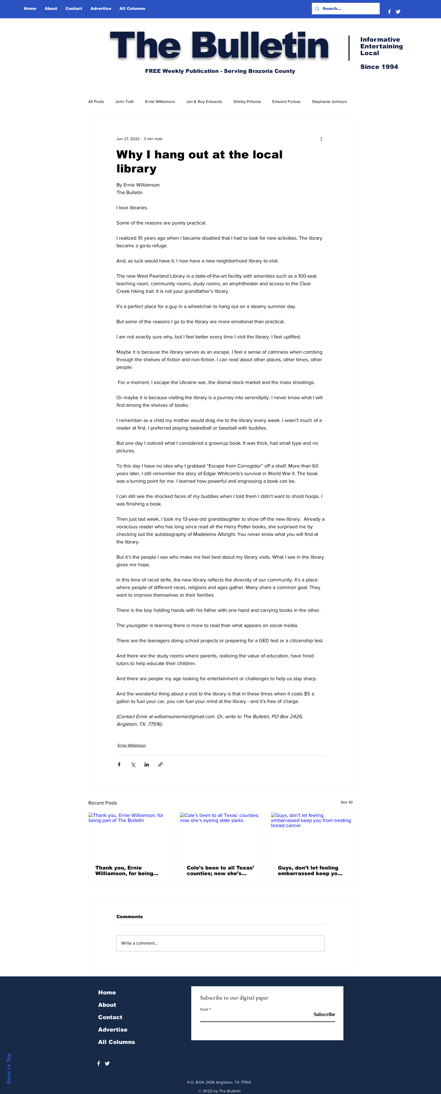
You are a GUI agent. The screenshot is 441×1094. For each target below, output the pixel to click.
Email (204, 1009)
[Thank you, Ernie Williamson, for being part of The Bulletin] (129, 835)
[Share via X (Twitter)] (133, 764)
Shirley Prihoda (247, 101)
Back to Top (9, 1068)
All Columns (116, 1042)
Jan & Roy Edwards (204, 101)
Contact (110, 1017)
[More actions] (321, 139)
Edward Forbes (286, 101)
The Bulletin (218, 45)
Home (107, 992)
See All (347, 802)
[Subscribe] (321, 1014)
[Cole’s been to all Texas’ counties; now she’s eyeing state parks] (220, 835)
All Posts (96, 101)
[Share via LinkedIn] (146, 764)
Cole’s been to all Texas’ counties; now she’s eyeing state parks (220, 870)
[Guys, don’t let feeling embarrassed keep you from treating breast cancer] (311, 835)
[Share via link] (160, 764)
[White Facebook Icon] (389, 11)
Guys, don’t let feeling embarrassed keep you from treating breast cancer (309, 870)
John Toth (124, 101)
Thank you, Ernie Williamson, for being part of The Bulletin (124, 870)
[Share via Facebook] (119, 764)
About (107, 1005)
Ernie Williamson (160, 101)
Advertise (112, 1029)
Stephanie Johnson (329, 101)
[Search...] (345, 8)
